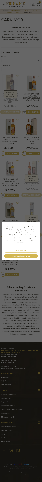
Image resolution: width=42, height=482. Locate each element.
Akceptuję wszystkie (21, 256)
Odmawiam (21, 251)
